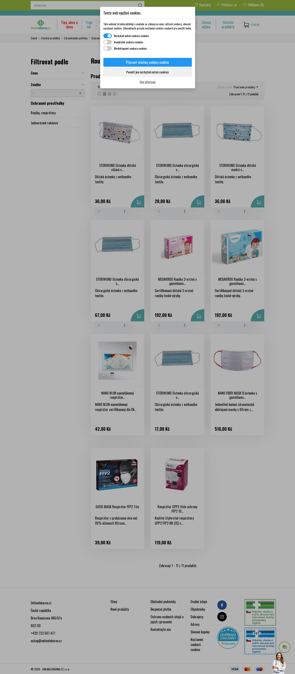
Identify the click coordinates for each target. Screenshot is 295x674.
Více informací (148, 82)
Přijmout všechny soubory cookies (147, 62)
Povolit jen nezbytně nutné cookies (147, 72)
